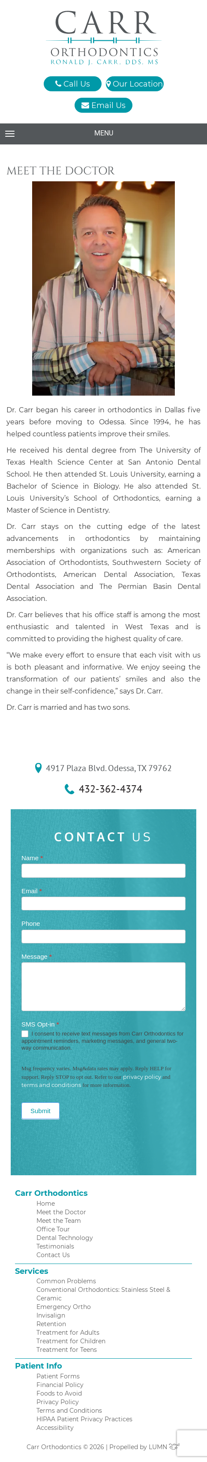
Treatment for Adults (67, 1332)
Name (32, 858)
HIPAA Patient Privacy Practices (84, 1419)
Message (36, 956)
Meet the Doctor (61, 1212)
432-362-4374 (110, 789)
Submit (40, 1110)
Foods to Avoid (59, 1393)
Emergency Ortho (63, 1307)
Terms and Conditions (69, 1410)
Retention (51, 1324)
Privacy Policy (57, 1402)
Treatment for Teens (66, 1350)
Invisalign (50, 1315)
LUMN (164, 1447)
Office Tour (53, 1229)
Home (45, 1203)
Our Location (134, 84)
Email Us (103, 105)
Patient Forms (58, 1376)
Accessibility (55, 1428)
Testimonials (55, 1246)
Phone (30, 923)
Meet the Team (58, 1221)
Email (31, 891)
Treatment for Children (70, 1341)
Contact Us (53, 1255)
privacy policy (142, 1076)
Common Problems (66, 1281)
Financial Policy (60, 1385)
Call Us (72, 84)
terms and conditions (51, 1084)
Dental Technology (64, 1238)
